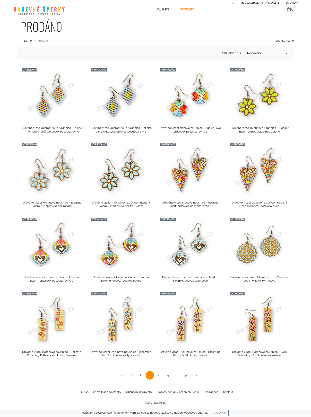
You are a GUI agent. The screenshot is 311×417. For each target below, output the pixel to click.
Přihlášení (272, 2)
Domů (28, 40)
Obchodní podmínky (139, 392)
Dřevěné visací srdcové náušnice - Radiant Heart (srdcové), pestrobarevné (259, 204)
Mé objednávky (250, 2)
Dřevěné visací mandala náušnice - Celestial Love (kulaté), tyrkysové (259, 278)
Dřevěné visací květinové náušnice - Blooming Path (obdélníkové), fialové (190, 353)
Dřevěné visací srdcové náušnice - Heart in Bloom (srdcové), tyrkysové (190, 278)
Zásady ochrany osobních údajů (178, 392)
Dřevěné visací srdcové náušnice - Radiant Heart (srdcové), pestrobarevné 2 (190, 204)
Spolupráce (211, 392)
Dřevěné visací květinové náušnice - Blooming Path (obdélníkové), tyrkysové (121, 353)
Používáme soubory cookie (98, 412)
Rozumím (219, 412)
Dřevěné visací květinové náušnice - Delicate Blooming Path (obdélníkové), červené (51, 353)
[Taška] (290, 9)
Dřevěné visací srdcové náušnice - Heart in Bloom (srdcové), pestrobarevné (121, 278)
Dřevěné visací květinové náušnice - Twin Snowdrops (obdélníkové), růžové (259, 353)
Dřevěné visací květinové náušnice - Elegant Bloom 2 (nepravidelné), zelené (259, 129)
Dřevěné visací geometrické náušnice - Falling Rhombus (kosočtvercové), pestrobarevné (51, 129)
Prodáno (187, 9)
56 (186, 375)
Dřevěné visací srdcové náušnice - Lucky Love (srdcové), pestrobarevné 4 (190, 129)
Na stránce (227, 53)
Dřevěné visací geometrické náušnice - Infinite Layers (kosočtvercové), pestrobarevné (121, 129)
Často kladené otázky (107, 392)
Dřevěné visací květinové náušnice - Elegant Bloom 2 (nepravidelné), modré (52, 204)
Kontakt (228, 392)
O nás (84, 392)
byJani (162, 402)
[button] (164, 9)
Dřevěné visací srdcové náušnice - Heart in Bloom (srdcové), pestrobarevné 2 (52, 278)
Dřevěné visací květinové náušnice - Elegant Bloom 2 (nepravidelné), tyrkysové (121, 204)
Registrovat (292, 2)
